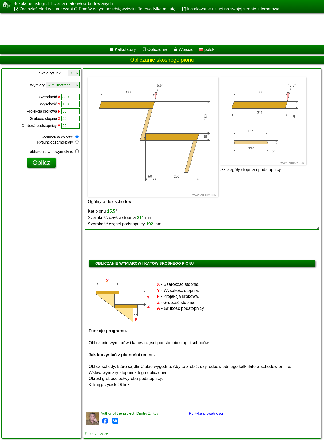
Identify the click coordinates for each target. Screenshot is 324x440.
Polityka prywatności (206, 413)
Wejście (186, 49)
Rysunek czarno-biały (58, 142)
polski (207, 49)
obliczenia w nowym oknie (54, 151)
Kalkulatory (125, 49)
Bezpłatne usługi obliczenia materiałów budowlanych (63, 3)
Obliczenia (157, 49)
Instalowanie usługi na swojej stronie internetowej (233, 9)
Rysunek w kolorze (60, 137)
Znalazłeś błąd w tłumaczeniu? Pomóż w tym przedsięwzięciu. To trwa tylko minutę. (98, 9)
